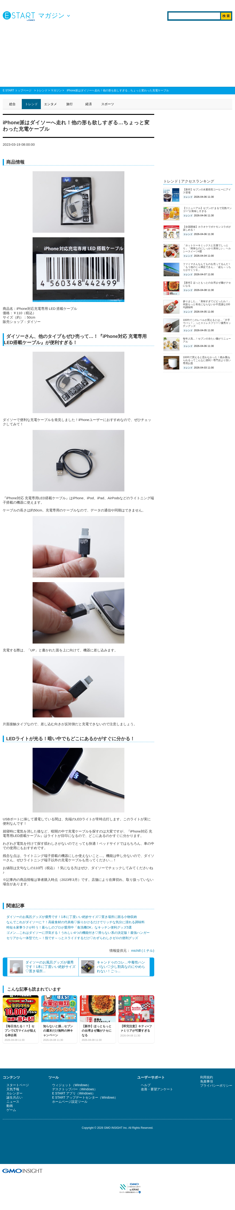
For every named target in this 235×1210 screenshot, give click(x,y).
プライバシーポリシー (216, 1085)
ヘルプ (146, 1085)
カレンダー (14, 1093)
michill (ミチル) (142, 950)
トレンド (42, 90)
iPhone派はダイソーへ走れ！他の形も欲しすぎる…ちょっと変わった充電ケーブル (118, 90)
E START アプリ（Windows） (73, 1093)
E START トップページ (17, 90)
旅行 (69, 104)
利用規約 (206, 1077)
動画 (9, 1106)
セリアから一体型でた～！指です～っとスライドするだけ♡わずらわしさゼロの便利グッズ (72, 938)
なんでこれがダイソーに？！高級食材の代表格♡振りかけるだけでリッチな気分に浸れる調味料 (75, 922)
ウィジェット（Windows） (71, 1085)
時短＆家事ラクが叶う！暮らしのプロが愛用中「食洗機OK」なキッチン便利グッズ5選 (69, 927)
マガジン (56, 90)
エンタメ (50, 104)
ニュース (12, 1101)
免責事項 (206, 1081)
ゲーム (11, 1110)
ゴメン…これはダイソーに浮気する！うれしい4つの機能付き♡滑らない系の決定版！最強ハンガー (78, 932)
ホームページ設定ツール (69, 1101)
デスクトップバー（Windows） (74, 1089)
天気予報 (12, 1089)
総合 (12, 104)
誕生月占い (14, 1097)
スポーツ (107, 104)
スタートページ (17, 1085)
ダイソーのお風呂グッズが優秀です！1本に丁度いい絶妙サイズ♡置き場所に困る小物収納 (71, 917)
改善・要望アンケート (157, 1089)
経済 (88, 104)
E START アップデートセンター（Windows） (85, 1097)
